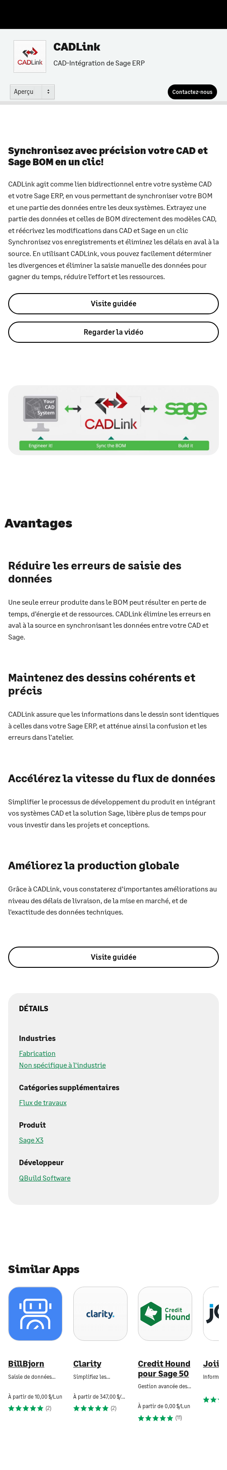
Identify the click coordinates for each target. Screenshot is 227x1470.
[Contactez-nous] (192, 91)
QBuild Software (45, 1177)
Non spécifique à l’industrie (62, 1064)
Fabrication (37, 1053)
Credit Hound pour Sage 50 (164, 1368)
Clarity (87, 1363)
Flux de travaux (42, 1102)
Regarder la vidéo (113, 331)
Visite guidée (114, 303)
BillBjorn (26, 1363)
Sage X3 (31, 1139)
